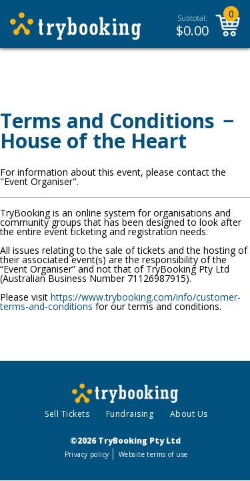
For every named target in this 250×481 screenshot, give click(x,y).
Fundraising (130, 414)
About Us (189, 414)
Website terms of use (153, 454)
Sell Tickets (67, 414)
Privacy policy (87, 454)
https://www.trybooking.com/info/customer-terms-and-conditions (120, 302)
